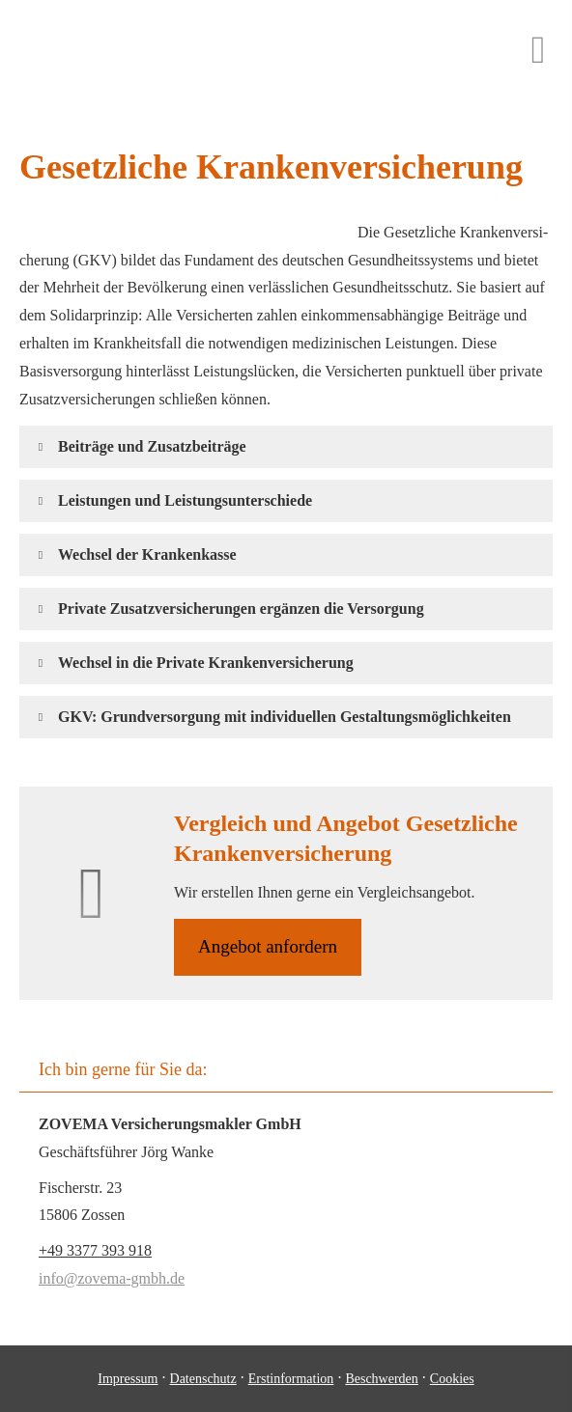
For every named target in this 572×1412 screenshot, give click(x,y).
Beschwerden (381, 1378)
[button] (152, 446)
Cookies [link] (452, 1378)
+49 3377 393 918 (95, 1250)
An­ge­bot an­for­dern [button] (267, 946)
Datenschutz (203, 1378)
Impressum (127, 1378)
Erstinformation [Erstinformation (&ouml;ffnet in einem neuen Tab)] (291, 1378)
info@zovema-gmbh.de (112, 1278)
